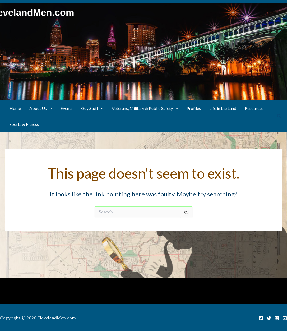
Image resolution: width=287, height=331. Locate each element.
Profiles (194, 108)
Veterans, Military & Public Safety (145, 108)
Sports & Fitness (24, 124)
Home (15, 108)
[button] (49, 108)
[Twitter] (268, 318)
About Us (40, 108)
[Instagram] (276, 318)
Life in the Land (222, 108)
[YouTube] (284, 318)
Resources (254, 108)
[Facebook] (260, 318)
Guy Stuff (92, 108)
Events (67, 108)
